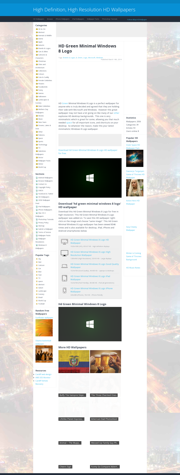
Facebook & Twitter (45, 194)
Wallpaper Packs (93, 19)
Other (40, 132)
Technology (42, 145)
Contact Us (42, 184)
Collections (42, 71)
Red (39, 262)
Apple (40, 42)
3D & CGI (41, 29)
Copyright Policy (44, 187)
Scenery (41, 294)
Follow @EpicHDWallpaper (137, 19)
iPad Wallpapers (78, 19)
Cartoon (41, 265)
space (40, 281)
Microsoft (91, 58)
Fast (40, 275)
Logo (85, 58)
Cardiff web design (43, 374)
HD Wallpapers (38, 19)
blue (39, 272)
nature (40, 288)
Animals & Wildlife (45, 35)
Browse (50, 19)
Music (40, 119)
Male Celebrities (44, 106)
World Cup (42, 167)
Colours (41, 74)
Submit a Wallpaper (45, 229)
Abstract (41, 32)
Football (41, 304)
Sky (39, 259)
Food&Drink (42, 87)
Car (39, 268)
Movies (41, 116)
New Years (42, 122)
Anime (40, 39)
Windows (99, 58)
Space (40, 138)
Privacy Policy (43, 223)
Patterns (41, 135)
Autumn (41, 45)
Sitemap (41, 226)
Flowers (41, 84)
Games (41, 93)
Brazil (40, 297)
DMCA (40, 190)
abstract (41, 284)
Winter (40, 164)
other (116, 113)
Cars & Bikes (43, 51)
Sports (40, 141)
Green (80, 58)
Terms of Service (44, 232)
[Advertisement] (75, 2)
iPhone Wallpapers (62, 19)
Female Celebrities (45, 80)
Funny (40, 90)
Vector (40, 157)
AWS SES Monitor (43, 377)
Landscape (42, 291)
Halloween (42, 96)
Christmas (42, 61)
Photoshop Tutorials (109, 19)
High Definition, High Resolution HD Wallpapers (84, 9)
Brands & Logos (44, 48)
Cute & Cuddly (43, 77)
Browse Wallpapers (45, 181)
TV (39, 148)
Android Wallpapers (45, 178)
